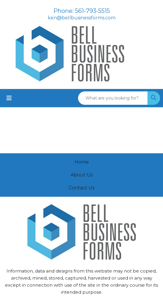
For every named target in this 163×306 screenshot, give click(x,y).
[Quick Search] (113, 98)
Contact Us (81, 188)
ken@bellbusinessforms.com (82, 18)
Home (81, 162)
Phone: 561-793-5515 (81, 10)
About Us (82, 175)
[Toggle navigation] (9, 98)
